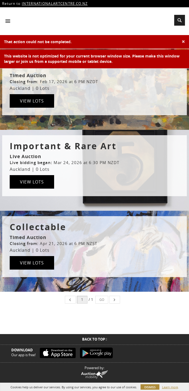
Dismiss (150, 387)
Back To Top (94, 339)
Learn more (170, 387)
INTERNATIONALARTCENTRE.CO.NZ (55, 3)
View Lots (32, 101)
